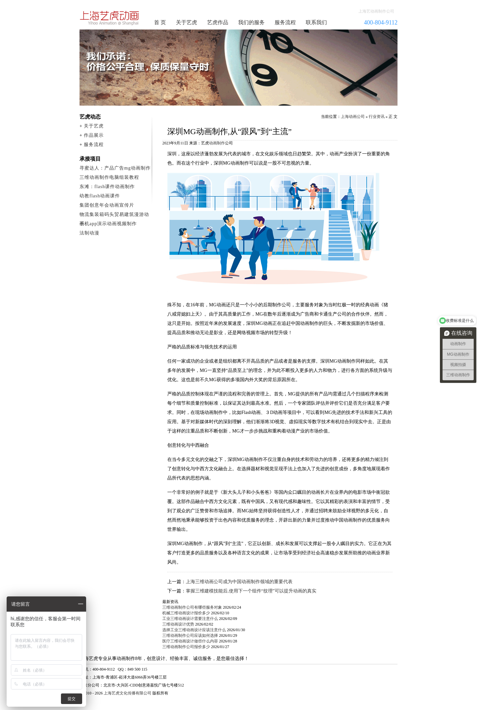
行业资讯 (377, 116)
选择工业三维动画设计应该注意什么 (194, 630)
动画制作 (217, 143)
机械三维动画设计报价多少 (186, 613)
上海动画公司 (353, 116)
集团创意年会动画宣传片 (107, 205)
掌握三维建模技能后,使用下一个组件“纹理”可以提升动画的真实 (251, 590)
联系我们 (316, 22)
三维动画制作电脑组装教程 (109, 177)
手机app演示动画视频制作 (108, 223)
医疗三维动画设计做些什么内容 (190, 641)
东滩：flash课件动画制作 (107, 186)
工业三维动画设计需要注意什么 (190, 618)
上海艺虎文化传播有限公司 (127, 693)
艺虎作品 (217, 22)
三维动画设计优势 (178, 624)
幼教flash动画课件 (100, 195)
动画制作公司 (110, 18)
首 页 (160, 22)
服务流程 (285, 22)
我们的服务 (251, 22)
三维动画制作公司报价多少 (186, 646)
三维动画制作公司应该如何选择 (190, 635)
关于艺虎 (186, 22)
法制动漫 (89, 232)
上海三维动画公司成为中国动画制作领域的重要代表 (239, 581)
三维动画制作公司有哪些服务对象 (192, 607)
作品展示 (94, 135)
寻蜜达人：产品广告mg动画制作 (115, 168)
